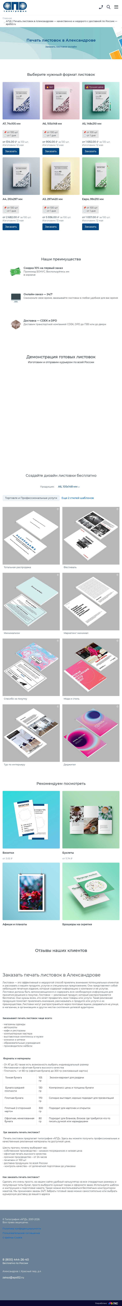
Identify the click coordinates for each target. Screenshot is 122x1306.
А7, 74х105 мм (12, 123)
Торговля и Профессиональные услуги (31, 498)
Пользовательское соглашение (21, 1233)
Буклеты (68, 852)
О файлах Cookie (12, 1237)
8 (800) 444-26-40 (16, 1259)
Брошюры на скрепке (77, 924)
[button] (108, 7)
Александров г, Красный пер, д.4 (22, 1271)
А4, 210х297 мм (12, 199)
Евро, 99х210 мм (93, 199)
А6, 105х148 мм (52, 123)
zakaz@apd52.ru (13, 1277)
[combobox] (68, 487)
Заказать (11, 151)
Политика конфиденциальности (22, 1228)
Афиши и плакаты (15, 924)
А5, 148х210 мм (91, 123)
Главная (7, 18)
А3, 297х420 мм (52, 199)
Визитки (8, 852)
